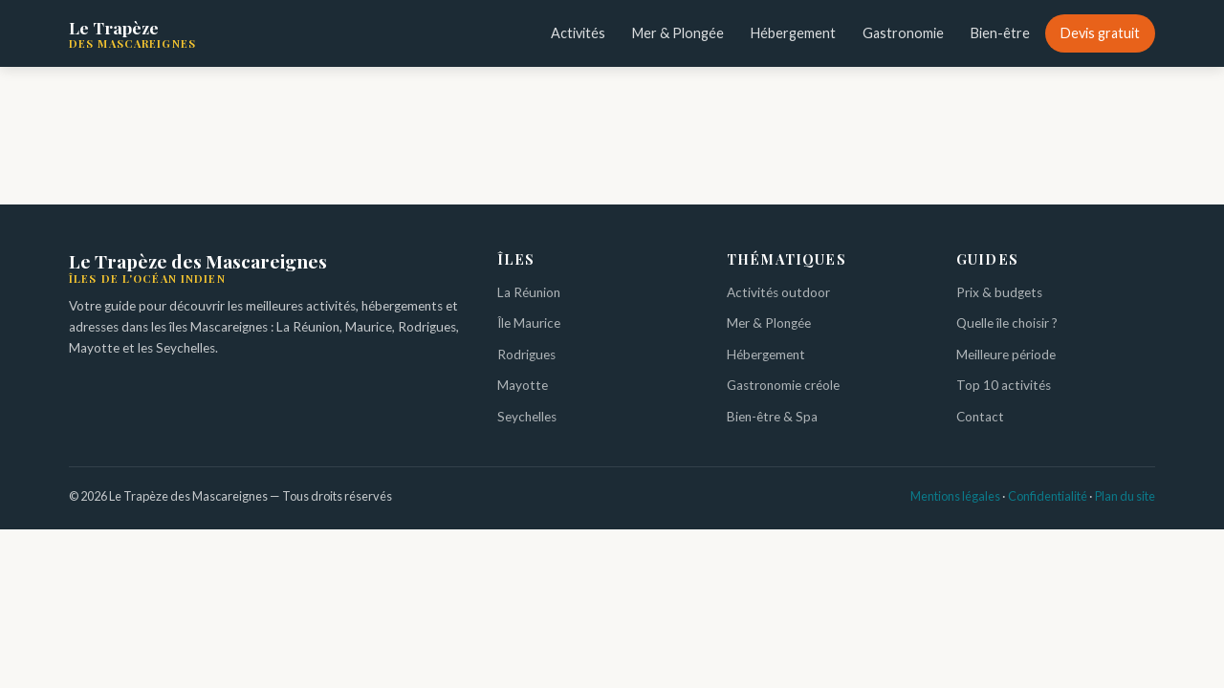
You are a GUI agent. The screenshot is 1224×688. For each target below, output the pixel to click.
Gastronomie (903, 33)
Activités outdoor (778, 292)
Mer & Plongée (678, 33)
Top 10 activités (1003, 385)
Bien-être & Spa (772, 416)
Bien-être (1000, 33)
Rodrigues (526, 354)
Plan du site (1125, 496)
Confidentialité (1047, 496)
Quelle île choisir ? (1007, 323)
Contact (980, 416)
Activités (578, 33)
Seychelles (527, 416)
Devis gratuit (1100, 33)
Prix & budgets (999, 292)
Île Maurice (528, 323)
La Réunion (528, 292)
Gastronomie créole (783, 385)
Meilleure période (1006, 354)
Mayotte (522, 385)
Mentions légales (955, 496)
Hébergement (793, 33)
